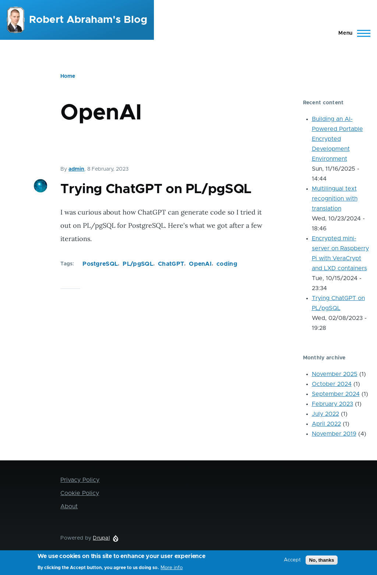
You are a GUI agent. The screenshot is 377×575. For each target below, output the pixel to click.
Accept (292, 561)
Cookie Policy (79, 493)
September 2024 (336, 394)
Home (67, 76)
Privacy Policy (79, 480)
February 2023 (332, 404)
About (69, 506)
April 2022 (326, 424)
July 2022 (325, 414)
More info (172, 569)
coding (226, 264)
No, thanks (321, 562)
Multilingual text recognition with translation (334, 199)
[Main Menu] (352, 33)
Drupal (101, 538)
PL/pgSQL (138, 264)
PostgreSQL (100, 264)
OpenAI (200, 264)
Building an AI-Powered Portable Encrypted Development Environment (337, 139)
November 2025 (334, 374)
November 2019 (334, 434)
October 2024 (332, 384)
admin (76, 169)
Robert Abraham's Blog (88, 20)
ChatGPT (171, 264)
